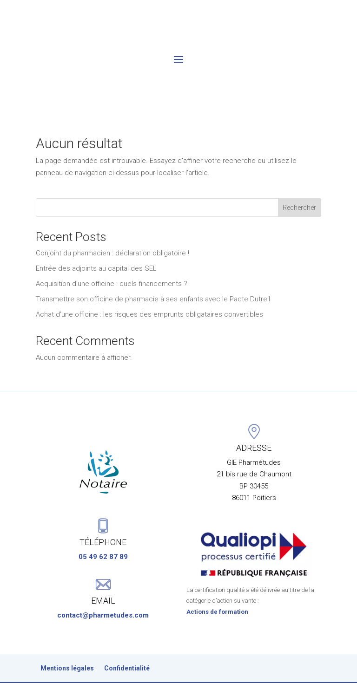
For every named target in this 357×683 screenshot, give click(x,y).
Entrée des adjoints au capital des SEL (96, 234)
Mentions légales (67, 643)
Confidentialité (127, 643)
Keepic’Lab (189, 669)
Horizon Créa (240, 669)
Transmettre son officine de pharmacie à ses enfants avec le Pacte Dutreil (153, 264)
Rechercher (299, 173)
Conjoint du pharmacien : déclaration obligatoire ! (112, 219)
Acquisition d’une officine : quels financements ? (111, 249)
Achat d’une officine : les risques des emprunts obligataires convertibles (149, 280)
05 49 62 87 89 (103, 531)
